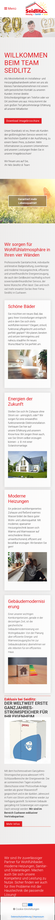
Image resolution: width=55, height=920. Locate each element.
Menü (12, 8)
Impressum (38, 916)
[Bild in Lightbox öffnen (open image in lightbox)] (27, 740)
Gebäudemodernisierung (27, 644)
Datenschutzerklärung (21, 916)
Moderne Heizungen (27, 540)
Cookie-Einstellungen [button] (26, 909)
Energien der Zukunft (27, 440)
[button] (23, 121)
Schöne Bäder (27, 344)
